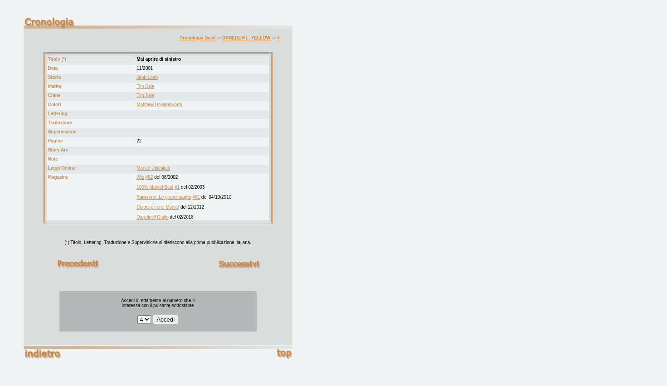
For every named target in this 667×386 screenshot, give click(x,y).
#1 (177, 187)
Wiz (140, 177)
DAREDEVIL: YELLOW (246, 37)
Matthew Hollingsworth (159, 104)
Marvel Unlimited (153, 168)
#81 (196, 197)
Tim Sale (145, 86)
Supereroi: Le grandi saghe (163, 197)
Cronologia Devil (197, 37)
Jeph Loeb (147, 77)
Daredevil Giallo (152, 217)
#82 (149, 177)
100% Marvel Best (154, 187)
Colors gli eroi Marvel (157, 207)
